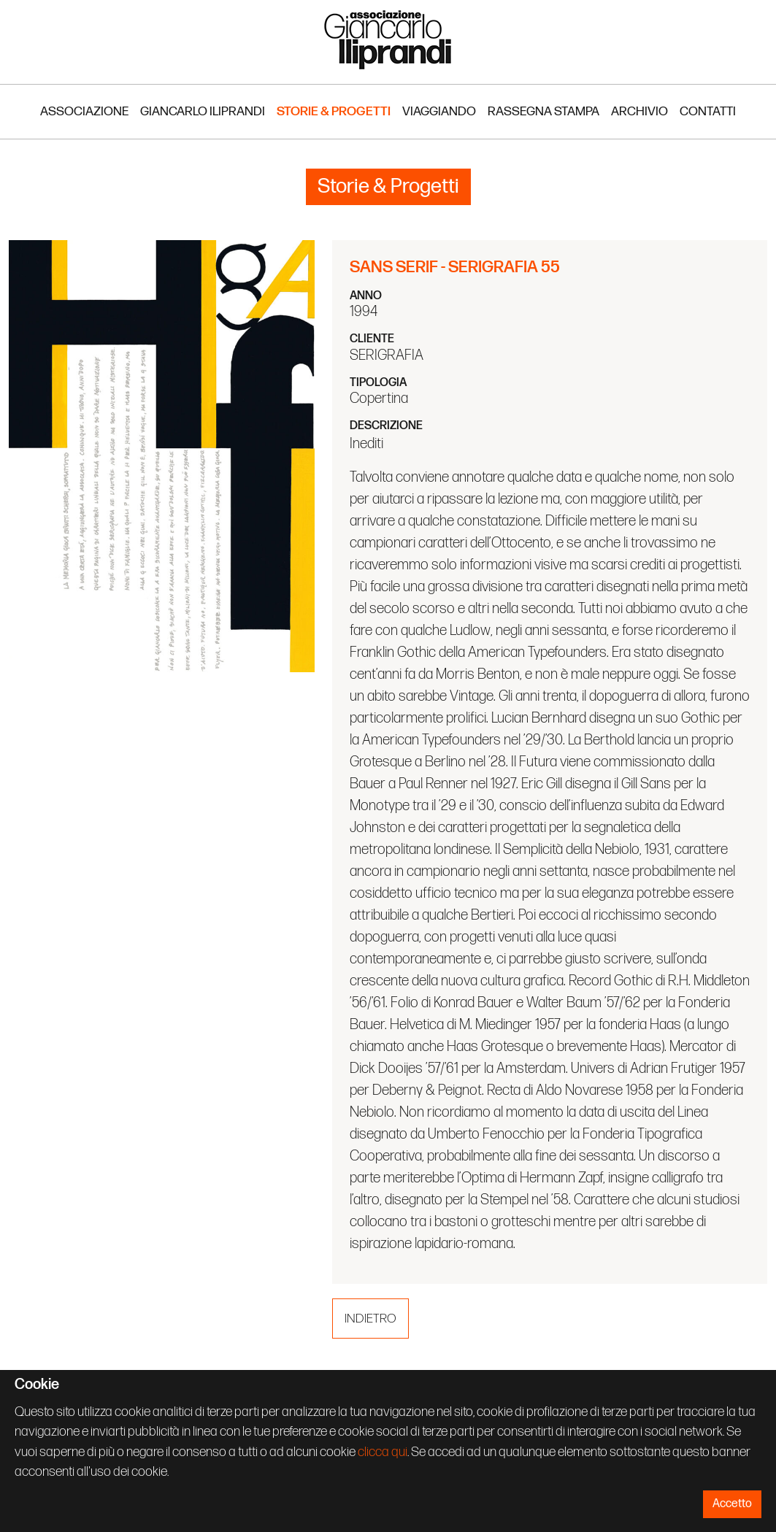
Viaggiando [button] (439, 111)
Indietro (370, 1318)
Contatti (708, 111)
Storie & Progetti (334, 111)
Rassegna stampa (543, 111)
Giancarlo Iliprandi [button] (202, 111)
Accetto (732, 1504)
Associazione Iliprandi (388, 39)
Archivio (639, 111)
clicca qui (382, 1452)
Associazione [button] (84, 111)
